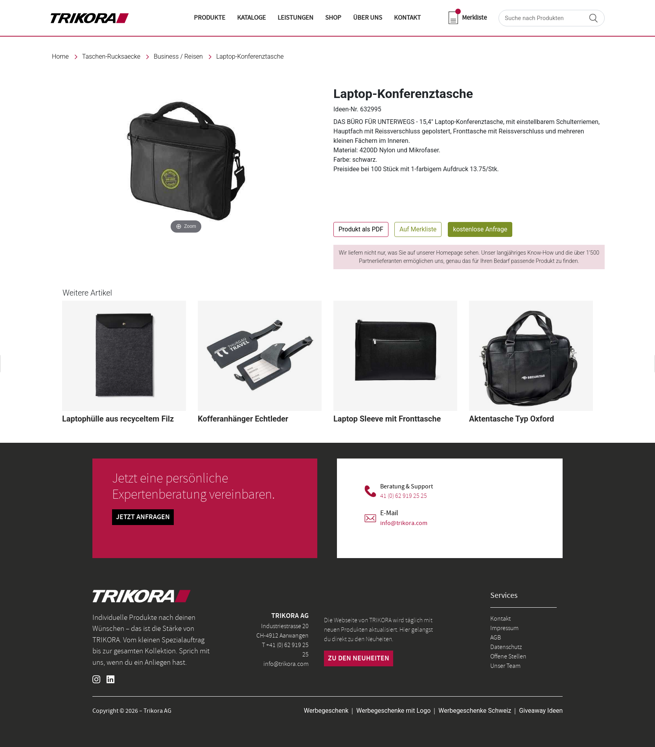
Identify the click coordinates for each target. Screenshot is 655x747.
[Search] (552, 18)
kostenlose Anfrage (480, 229)
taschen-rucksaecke (111, 56)
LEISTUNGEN (295, 17)
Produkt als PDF (361, 229)
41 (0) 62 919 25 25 (403, 496)
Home (60, 56)
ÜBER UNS (367, 17)
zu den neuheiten (358, 658)
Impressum (504, 628)
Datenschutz (506, 647)
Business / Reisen (178, 56)
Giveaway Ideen (541, 710)
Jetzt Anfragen (143, 517)
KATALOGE (251, 17)
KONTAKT (407, 17)
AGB (495, 638)
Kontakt (500, 619)
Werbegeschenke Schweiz (474, 710)
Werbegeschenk (326, 710)
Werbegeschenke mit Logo (393, 710)
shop (333, 17)
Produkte (209, 17)
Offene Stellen (508, 656)
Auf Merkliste (417, 229)
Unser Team (505, 666)
